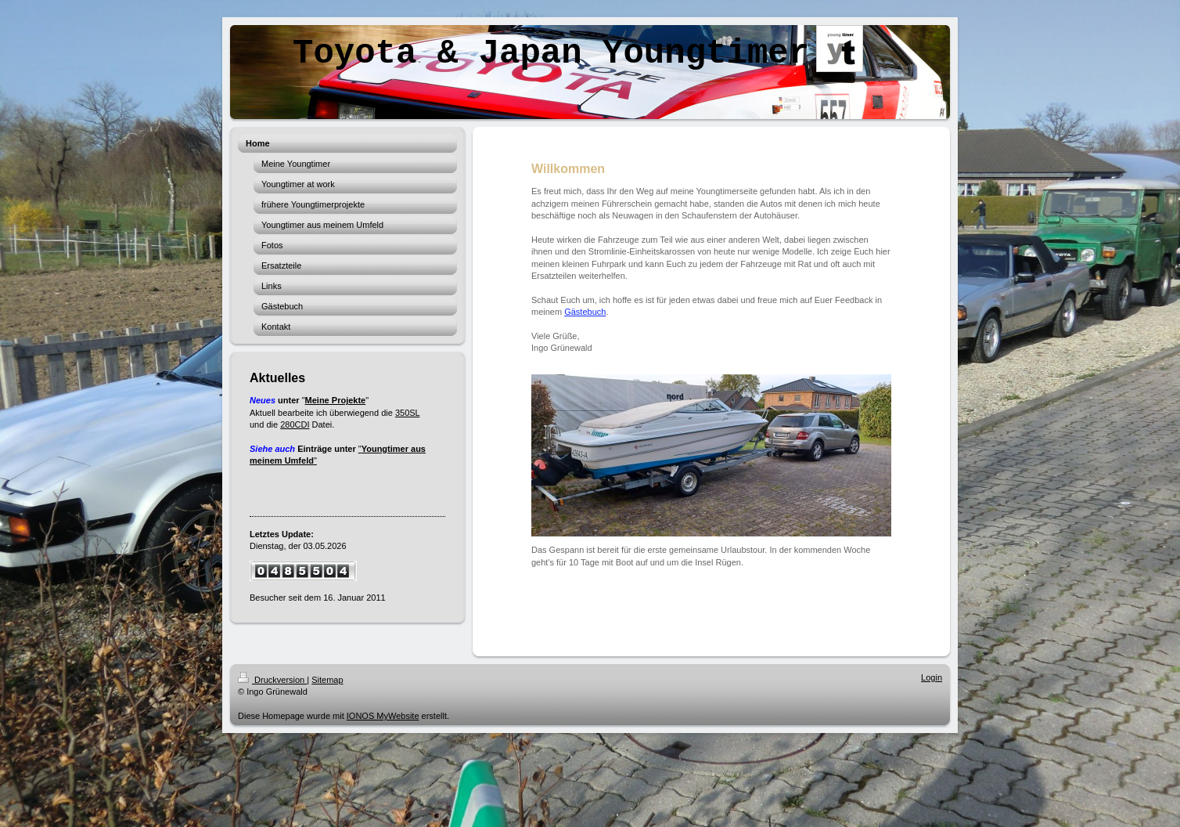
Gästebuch (585, 311)
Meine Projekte (335, 400)
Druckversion (272, 679)
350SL (407, 412)
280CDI (294, 424)
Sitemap (327, 679)
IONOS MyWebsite (383, 715)
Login (931, 677)
